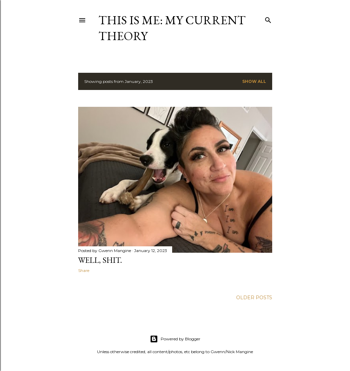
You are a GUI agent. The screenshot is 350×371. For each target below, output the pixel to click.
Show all (254, 81)
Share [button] (83, 270)
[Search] (268, 18)
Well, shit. (100, 260)
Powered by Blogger (175, 339)
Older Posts (254, 298)
